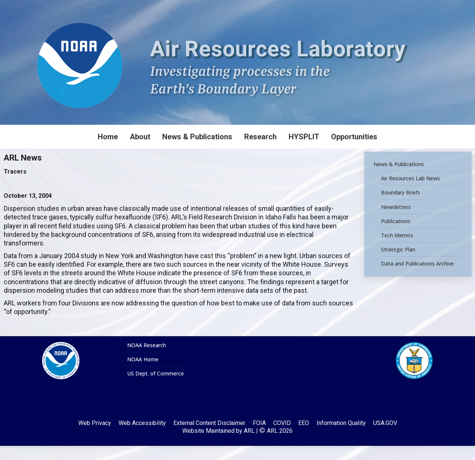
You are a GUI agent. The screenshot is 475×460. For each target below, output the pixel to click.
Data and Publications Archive (417, 278)
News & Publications (399, 178)
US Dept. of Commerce (155, 387)
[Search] (419, 7)
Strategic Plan (398, 263)
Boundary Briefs (400, 206)
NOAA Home (142, 373)
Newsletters (396, 221)
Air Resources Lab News (410, 192)
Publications (395, 235)
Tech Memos (397, 249)
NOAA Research (146, 359)
